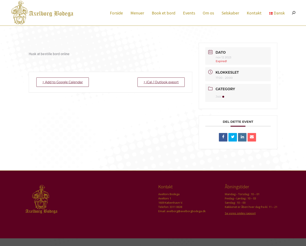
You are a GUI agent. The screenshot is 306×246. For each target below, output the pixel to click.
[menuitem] (116, 20)
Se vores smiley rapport (240, 221)
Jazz (220, 104)
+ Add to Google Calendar (62, 90)
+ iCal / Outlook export (160, 90)
